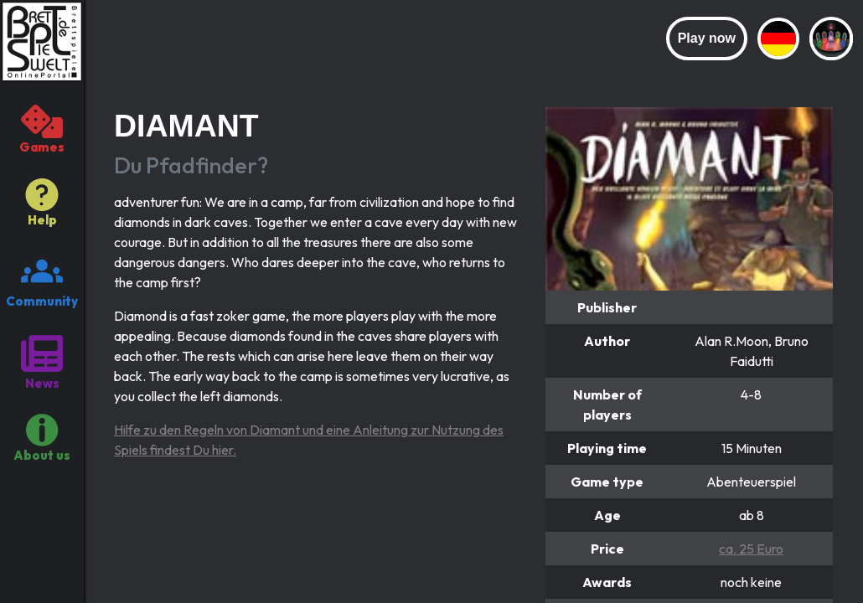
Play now (707, 38)
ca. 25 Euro (751, 548)
